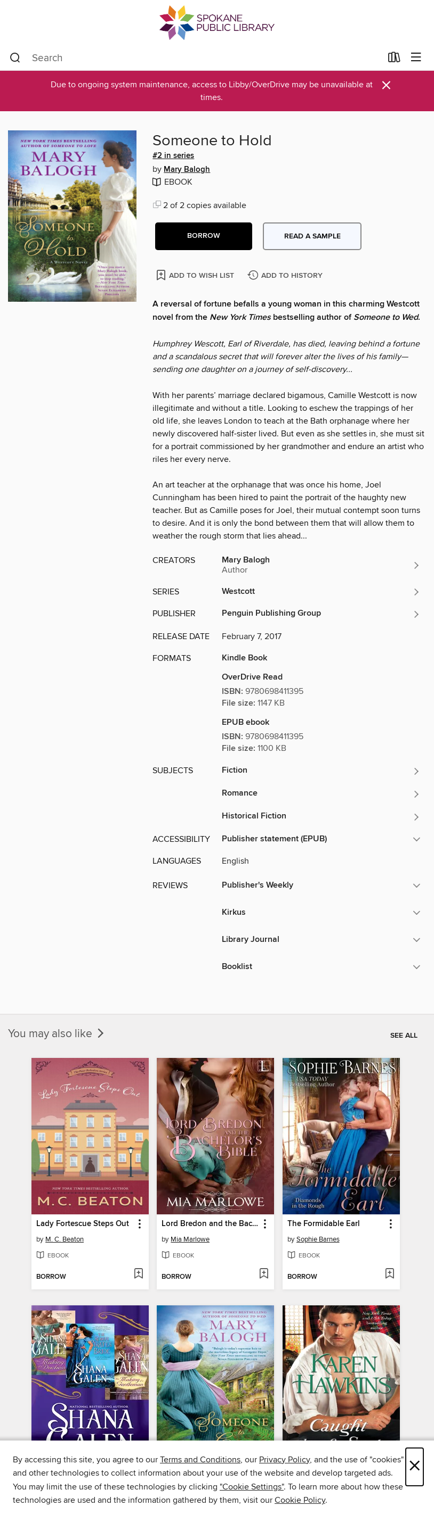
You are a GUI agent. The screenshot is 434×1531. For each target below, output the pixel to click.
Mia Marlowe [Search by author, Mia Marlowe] (190, 1239)
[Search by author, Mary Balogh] (321, 565)
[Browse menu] (416, 58)
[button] (203, 236)
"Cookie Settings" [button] (252, 1487)
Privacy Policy (284, 1459)
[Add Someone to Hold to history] (286, 276)
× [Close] (414, 1466)
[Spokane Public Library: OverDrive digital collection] (217, 22)
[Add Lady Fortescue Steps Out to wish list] (138, 1274)
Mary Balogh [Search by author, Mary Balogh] (187, 170)
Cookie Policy (300, 1500)
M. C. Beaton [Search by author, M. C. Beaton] (64, 1239)
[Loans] (394, 59)
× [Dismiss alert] (386, 85)
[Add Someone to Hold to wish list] (196, 274)
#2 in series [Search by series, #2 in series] (173, 156)
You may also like (57, 1034)
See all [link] (403, 1035)
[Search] (15, 58)
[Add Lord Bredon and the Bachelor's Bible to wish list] (263, 1274)
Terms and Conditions (200, 1459)
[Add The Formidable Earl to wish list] (389, 1274)
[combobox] (195, 58)
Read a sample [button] (312, 236)
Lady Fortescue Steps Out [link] (82, 1224)
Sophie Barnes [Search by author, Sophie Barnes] (318, 1239)
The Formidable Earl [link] (323, 1224)
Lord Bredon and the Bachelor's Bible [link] (210, 1224)
